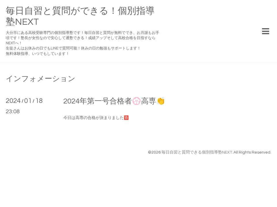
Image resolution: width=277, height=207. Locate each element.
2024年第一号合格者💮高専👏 (114, 101)
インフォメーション (40, 79)
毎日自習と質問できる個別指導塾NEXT (197, 152)
